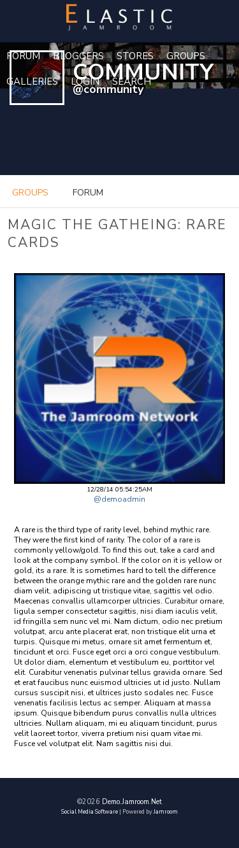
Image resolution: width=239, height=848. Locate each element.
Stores (135, 56)
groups (30, 193)
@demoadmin (119, 499)
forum (88, 193)
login (85, 81)
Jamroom (166, 812)
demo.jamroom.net (132, 802)
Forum (23, 56)
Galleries (32, 81)
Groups (185, 56)
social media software (89, 812)
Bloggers (78, 56)
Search (131, 81)
